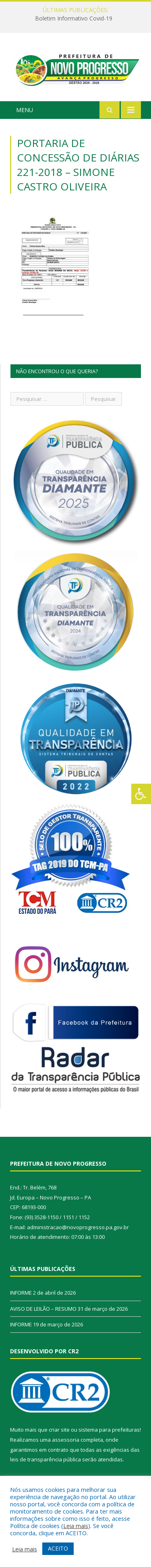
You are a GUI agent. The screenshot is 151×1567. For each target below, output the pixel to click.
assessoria (65, 1439)
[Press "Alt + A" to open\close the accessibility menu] (141, 794)
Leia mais (75, 1526)
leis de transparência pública (45, 1459)
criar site (59, 1429)
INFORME (21, 1292)
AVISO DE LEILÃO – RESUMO (43, 1308)
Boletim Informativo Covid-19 (73, 18)
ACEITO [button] (58, 1548)
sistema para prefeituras (109, 1429)
